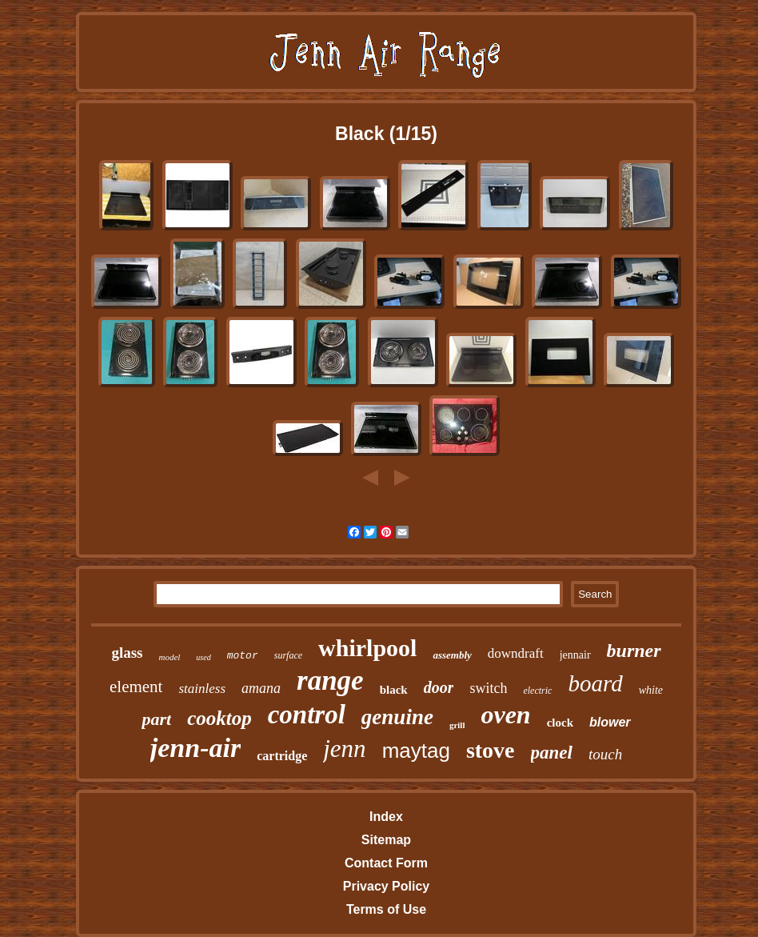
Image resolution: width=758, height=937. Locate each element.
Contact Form (386, 863)
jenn (344, 749)
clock (560, 722)
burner (634, 650)
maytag (416, 751)
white (651, 690)
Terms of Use (386, 909)
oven (505, 714)
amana (261, 688)
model (169, 657)
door (439, 687)
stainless (201, 688)
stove (490, 750)
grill (457, 725)
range (330, 680)
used (203, 657)
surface (288, 655)
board (595, 683)
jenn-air (195, 748)
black (394, 689)
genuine (397, 717)
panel (551, 753)
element (136, 686)
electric (537, 690)
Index (386, 816)
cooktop (219, 718)
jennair (575, 655)
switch (488, 688)
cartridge (282, 756)
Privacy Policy (386, 886)
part (156, 719)
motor (242, 656)
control (306, 714)
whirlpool (367, 648)
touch (605, 754)
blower (610, 722)
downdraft (516, 653)
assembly (452, 655)
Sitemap (386, 840)
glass (126, 652)
